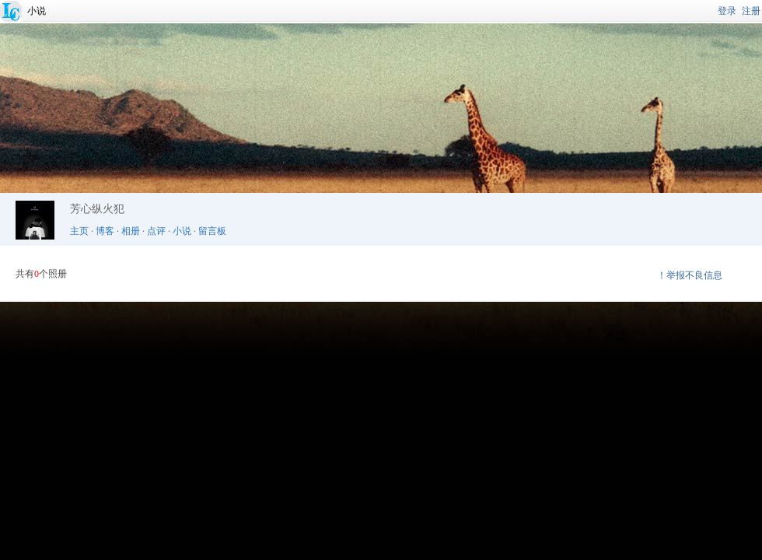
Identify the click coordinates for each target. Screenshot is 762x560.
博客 (105, 231)
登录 (727, 10)
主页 (79, 231)
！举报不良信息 (689, 275)
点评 (156, 231)
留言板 (212, 231)
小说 (36, 10)
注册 (751, 10)
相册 (130, 231)
